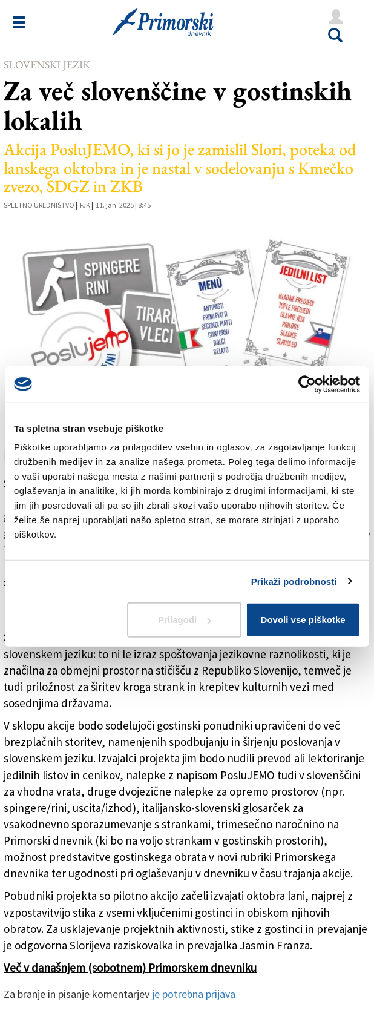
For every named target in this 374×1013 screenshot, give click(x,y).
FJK (85, 205)
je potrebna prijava (193, 994)
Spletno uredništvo (39, 205)
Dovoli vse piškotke (303, 620)
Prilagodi (184, 620)
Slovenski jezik (47, 64)
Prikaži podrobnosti (294, 581)
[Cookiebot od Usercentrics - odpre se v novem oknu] (307, 384)
